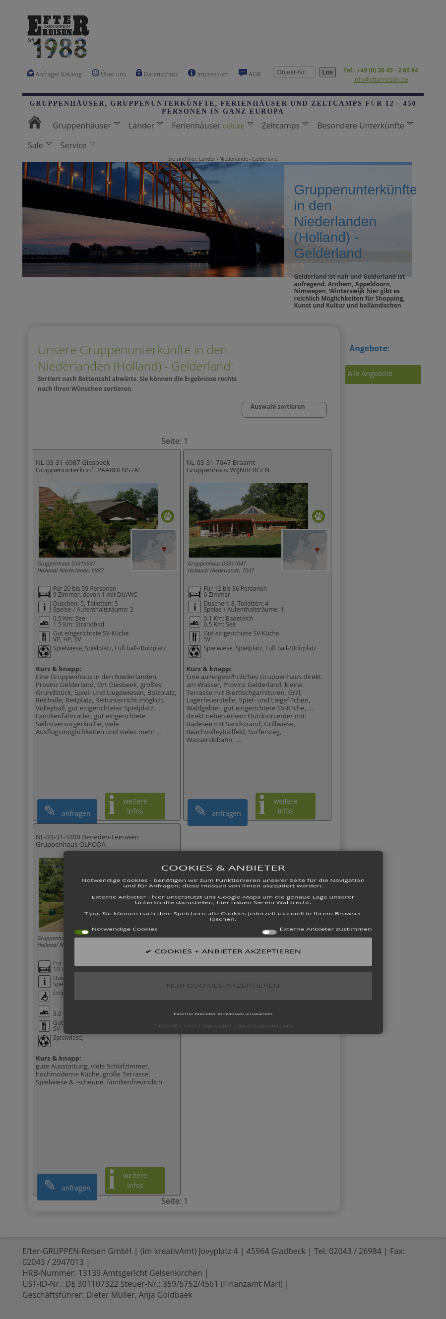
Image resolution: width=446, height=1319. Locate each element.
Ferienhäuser (212, 125)
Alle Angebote (370, 373)
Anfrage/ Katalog (54, 73)
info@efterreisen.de (380, 79)
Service (78, 145)
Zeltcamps (285, 125)
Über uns (109, 73)
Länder (145, 125)
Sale (40, 145)
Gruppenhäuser (86, 125)
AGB (250, 73)
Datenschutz (157, 73)
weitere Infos (135, 806)
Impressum (208, 73)
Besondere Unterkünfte (365, 125)
